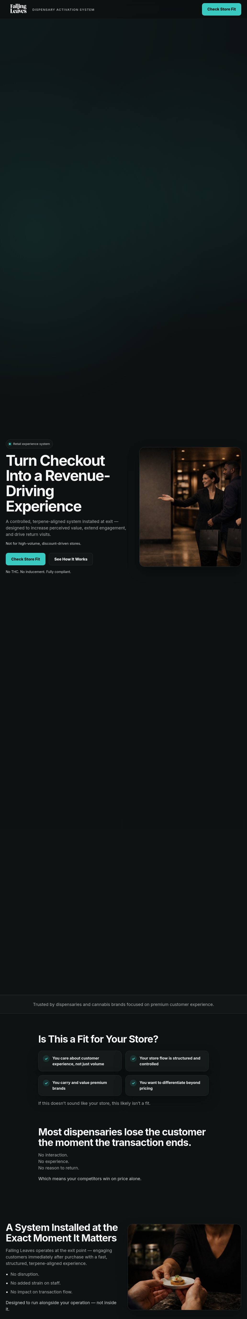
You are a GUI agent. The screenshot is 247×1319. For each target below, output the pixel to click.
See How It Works (70, 559)
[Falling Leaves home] (50, 9)
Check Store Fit (221, 9)
